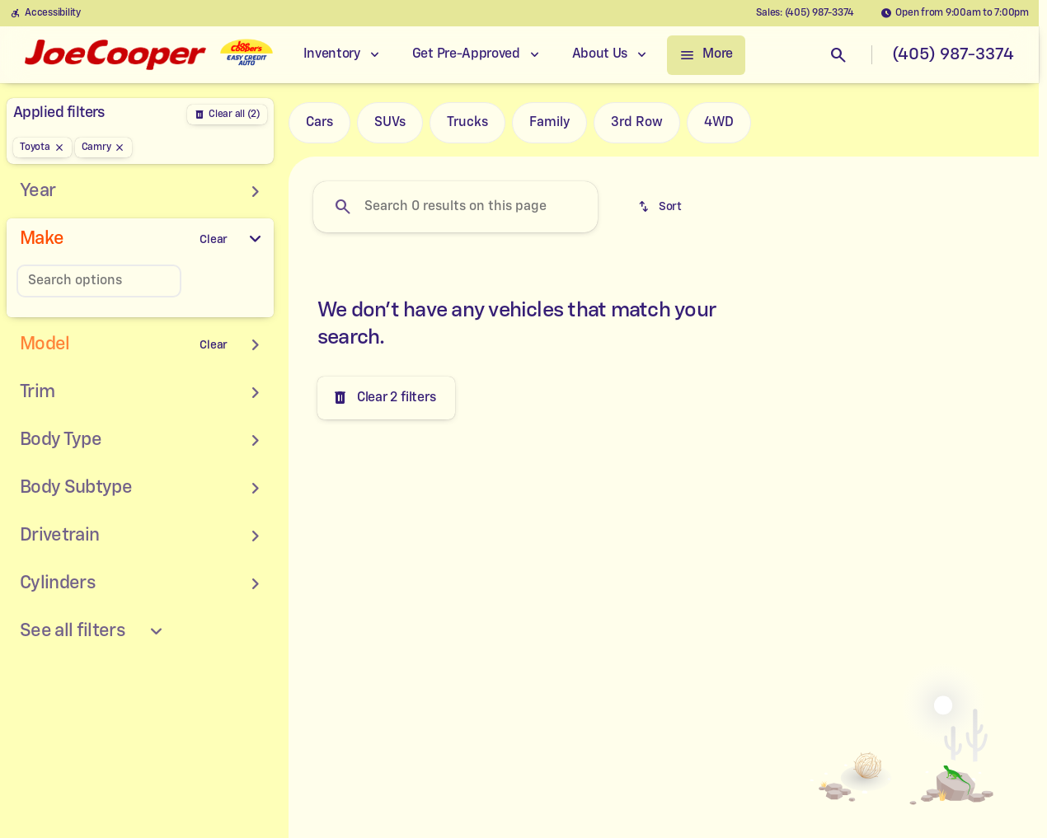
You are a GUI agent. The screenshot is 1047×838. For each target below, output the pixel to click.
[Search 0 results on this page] (455, 206)
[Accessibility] (45, 13)
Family (549, 122)
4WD (719, 122)
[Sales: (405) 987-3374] (805, 13)
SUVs (390, 122)
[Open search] (838, 55)
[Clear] (213, 240)
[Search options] (98, 281)
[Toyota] (42, 147)
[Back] (227, 114)
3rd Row (637, 122)
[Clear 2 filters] (386, 398)
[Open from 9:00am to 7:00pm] (954, 13)
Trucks (467, 122)
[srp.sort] (661, 207)
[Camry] (104, 147)
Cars (319, 122)
